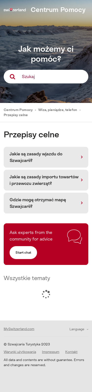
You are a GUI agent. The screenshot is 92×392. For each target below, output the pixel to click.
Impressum (50, 352)
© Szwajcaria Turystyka (27, 344)
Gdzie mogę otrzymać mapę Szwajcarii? (38, 203)
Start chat (23, 252)
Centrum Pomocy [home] (58, 9)
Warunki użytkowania (20, 352)
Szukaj (28, 76)
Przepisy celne (16, 115)
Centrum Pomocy (19, 110)
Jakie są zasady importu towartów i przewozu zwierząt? (44, 180)
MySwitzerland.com (19, 329)
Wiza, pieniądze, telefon (57, 110)
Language (77, 329)
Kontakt (71, 352)
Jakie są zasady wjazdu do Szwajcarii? (36, 157)
